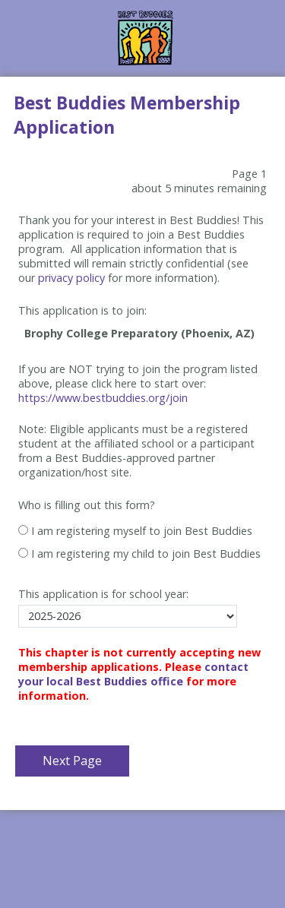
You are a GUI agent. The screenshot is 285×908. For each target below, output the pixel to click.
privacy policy (71, 278)
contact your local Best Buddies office (133, 674)
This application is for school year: (103, 594)
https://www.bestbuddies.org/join (103, 398)
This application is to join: (82, 310)
